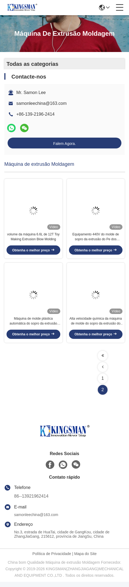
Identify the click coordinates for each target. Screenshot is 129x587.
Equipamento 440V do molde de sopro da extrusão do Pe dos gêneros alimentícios (96, 239)
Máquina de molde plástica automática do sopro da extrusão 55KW (33, 326)
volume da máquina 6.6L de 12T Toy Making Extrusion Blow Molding (33, 239)
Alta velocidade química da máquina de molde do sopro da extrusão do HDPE (96, 326)
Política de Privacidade (51, 559)
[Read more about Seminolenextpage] (103, 361)
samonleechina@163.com (41, 103)
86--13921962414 (31, 501)
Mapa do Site (85, 559)
